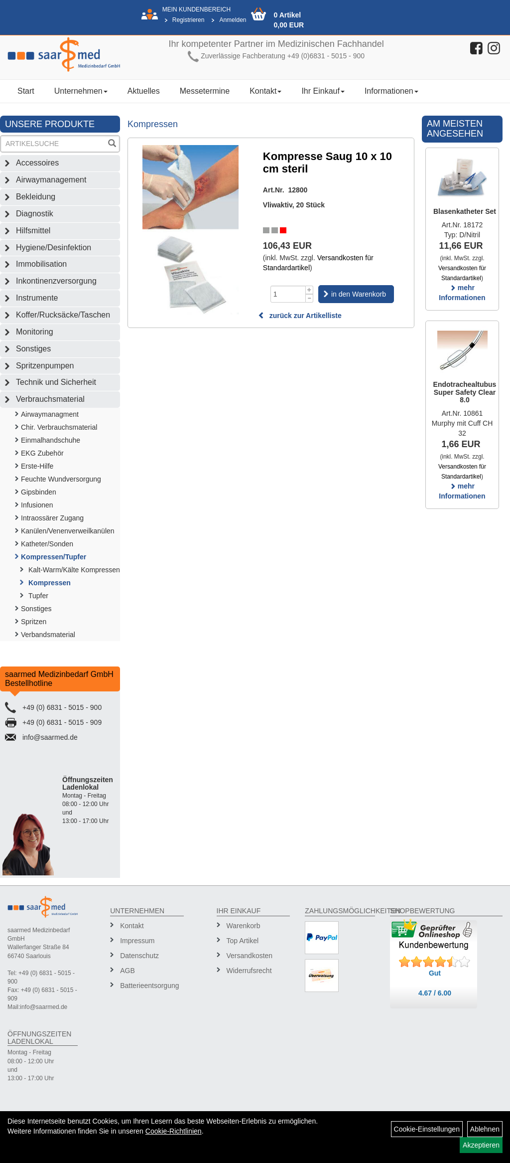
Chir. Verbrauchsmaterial (59, 427)
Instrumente (37, 298)
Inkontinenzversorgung (56, 281)
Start (25, 91)
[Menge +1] (309, 290)
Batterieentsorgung (148, 986)
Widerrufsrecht (249, 971)
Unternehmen (81, 91)
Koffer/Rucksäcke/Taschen (63, 315)
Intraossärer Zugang (52, 518)
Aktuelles (144, 91)
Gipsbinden (38, 492)
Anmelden (232, 19)
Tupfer (38, 596)
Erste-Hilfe (37, 466)
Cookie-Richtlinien (173, 1131)
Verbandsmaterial (48, 635)
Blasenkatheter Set (464, 211)
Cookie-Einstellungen (427, 1129)
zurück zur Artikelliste (300, 316)
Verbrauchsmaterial (50, 399)
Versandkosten (250, 956)
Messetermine (205, 91)
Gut (435, 973)
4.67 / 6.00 (434, 993)
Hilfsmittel (33, 230)
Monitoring (34, 332)
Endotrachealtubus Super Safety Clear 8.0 (465, 392)
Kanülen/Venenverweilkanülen (68, 531)
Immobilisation (41, 264)
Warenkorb (243, 926)
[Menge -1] (309, 298)
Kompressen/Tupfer (53, 557)
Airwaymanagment (50, 414)
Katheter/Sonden (47, 544)
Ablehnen (485, 1129)
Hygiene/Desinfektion (53, 247)
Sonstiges (33, 348)
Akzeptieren (481, 1145)
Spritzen (33, 622)
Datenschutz (139, 956)
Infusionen (37, 505)
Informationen (391, 91)
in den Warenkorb (358, 294)
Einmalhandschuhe (50, 440)
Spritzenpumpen (45, 365)
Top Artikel (243, 941)
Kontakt (265, 91)
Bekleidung (35, 196)
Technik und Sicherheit (56, 382)
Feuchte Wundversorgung (61, 479)
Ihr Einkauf (322, 91)
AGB (127, 971)
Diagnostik (34, 213)
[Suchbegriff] (53, 144)
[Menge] (288, 294)
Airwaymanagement (51, 179)
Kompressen (49, 583)
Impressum (137, 941)
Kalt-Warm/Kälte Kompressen (74, 570)
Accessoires (37, 163)
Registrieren (188, 19)
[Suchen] (112, 144)
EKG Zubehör (42, 453)
